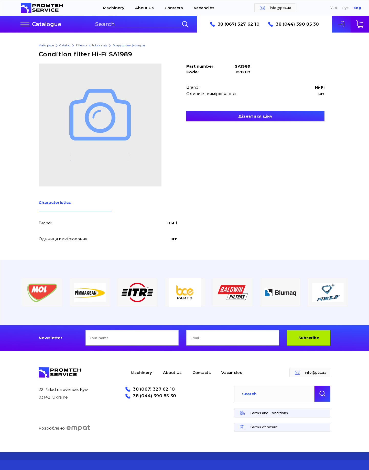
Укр (333, 7)
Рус (345, 7)
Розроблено (65, 428)
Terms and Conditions (269, 413)
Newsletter (50, 338)
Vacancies (204, 7)
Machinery (113, 7)
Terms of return (263, 427)
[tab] (75, 206)
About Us (144, 7)
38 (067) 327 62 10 (238, 24)
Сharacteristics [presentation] (55, 203)
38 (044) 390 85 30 (297, 24)
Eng (357, 7)
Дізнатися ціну (255, 116)
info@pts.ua (280, 8)
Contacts (174, 7)
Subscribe (308, 337)
